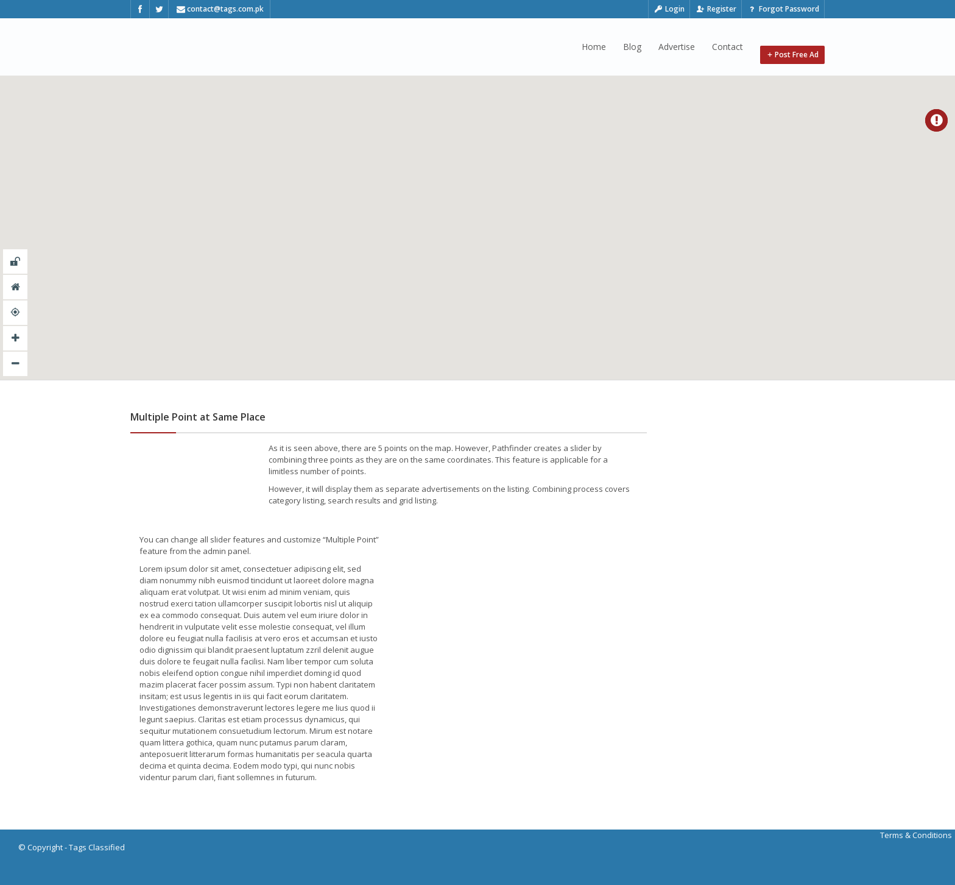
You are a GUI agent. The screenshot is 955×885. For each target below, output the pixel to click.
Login (669, 9)
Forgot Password (783, 9)
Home (594, 46)
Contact (727, 46)
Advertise (676, 46)
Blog (632, 46)
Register (715, 9)
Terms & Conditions (916, 835)
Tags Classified (97, 847)
